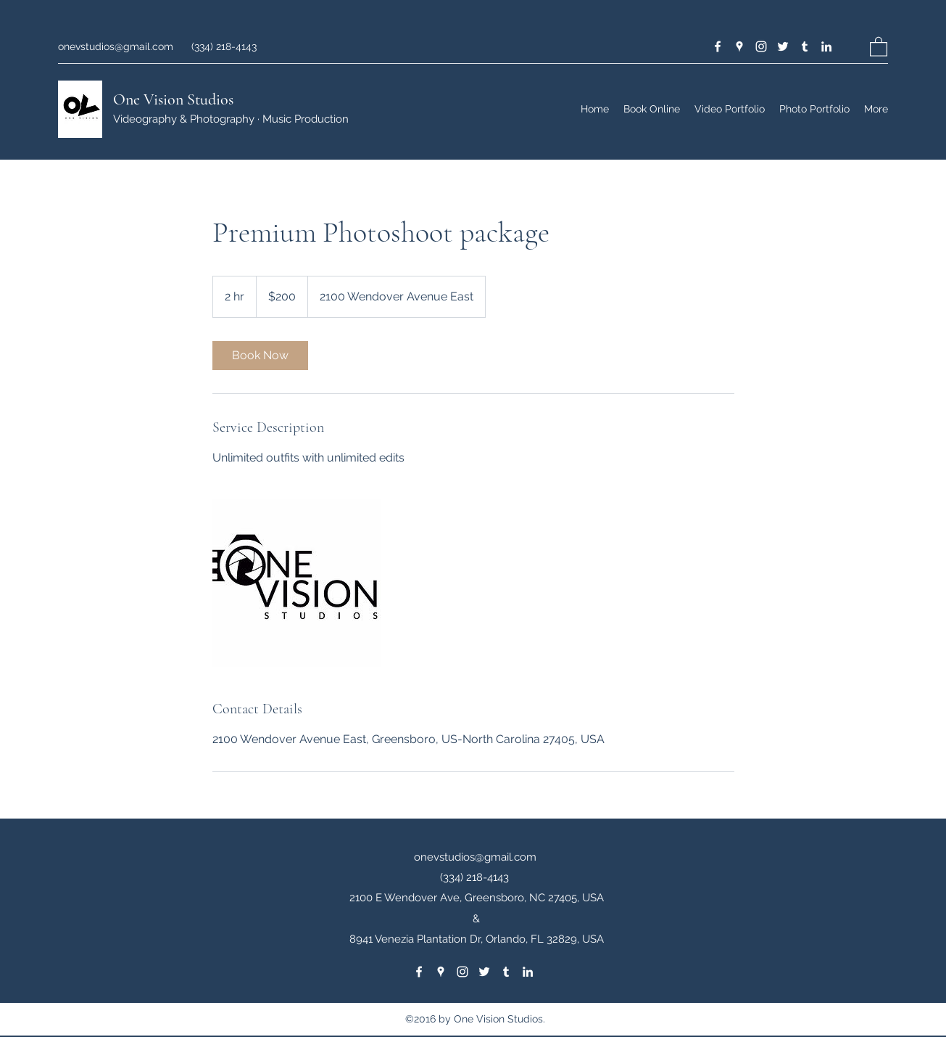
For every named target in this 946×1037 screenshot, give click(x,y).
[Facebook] (717, 46)
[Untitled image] (296, 583)
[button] (878, 46)
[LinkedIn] (826, 46)
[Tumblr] (804, 46)
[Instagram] (761, 46)
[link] (260, 355)
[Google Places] (739, 46)
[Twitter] (783, 46)
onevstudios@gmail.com (115, 46)
